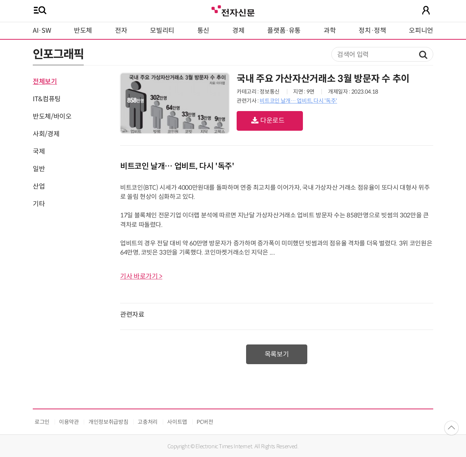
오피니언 (421, 31)
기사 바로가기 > (141, 276)
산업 (39, 186)
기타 (39, 204)
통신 (203, 31)
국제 (39, 151)
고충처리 (148, 421)
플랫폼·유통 (284, 31)
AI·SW (42, 31)
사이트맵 (177, 421)
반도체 (83, 31)
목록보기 (277, 354)
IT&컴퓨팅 (47, 99)
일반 (39, 169)
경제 (238, 31)
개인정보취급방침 (108, 421)
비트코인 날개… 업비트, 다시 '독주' (298, 100)
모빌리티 (162, 31)
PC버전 (205, 421)
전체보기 (45, 82)
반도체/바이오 (52, 117)
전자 (121, 31)
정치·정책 (372, 31)
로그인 (42, 421)
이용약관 (69, 421)
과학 (330, 31)
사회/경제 (46, 134)
